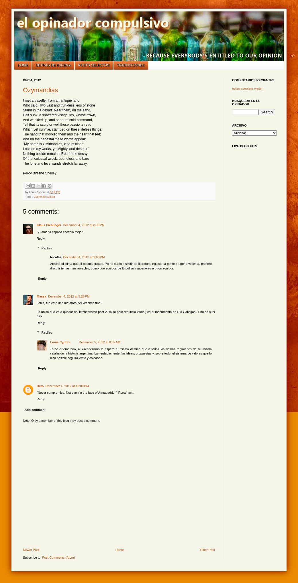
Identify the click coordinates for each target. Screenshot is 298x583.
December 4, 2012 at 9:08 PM (84, 257)
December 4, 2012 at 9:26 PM (69, 296)
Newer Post (31, 550)
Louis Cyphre (60, 342)
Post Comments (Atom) (58, 557)
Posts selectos (93, 65)
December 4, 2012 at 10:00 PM (67, 386)
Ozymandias (40, 90)
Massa (41, 296)
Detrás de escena (53, 65)
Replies (47, 248)
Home (23, 65)
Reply (41, 238)
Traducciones (131, 65)
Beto (40, 386)
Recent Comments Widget (247, 88)
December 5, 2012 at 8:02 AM (99, 342)
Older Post (207, 550)
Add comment (35, 409)
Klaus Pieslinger (49, 225)
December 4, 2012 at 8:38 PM (84, 225)
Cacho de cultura (44, 196)
